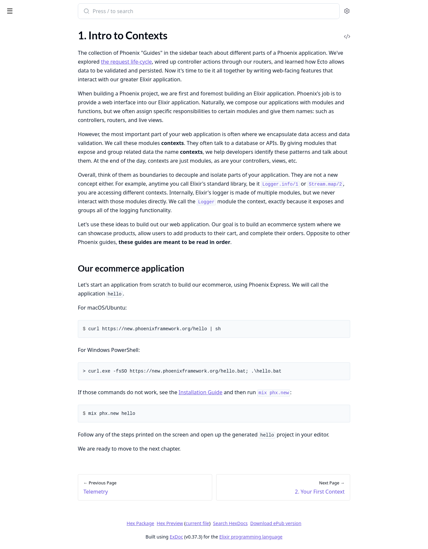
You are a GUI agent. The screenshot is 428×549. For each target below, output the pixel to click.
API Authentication (27, 308)
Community (18, 66)
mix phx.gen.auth (24, 290)
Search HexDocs (279, 523)
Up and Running (23, 57)
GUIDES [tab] (13, 28)
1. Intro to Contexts (27, 200)
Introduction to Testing (30, 362)
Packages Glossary (26, 75)
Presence (15, 339)
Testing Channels (24, 389)
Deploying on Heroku (29, 447)
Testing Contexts (24, 371)
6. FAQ (12, 259)
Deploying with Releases (32, 420)
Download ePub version (325, 523)
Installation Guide (250, 392)
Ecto (10, 151)
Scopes (12, 299)
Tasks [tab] (75, 28)
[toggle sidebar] (90, 10)
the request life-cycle (175, 61)
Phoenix (35, 8)
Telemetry (16, 177)
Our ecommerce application (42, 212)
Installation (18, 48)
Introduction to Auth (28, 281)
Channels (15, 331)
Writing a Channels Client (34, 528)
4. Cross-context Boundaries (37, 241)
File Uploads (19, 501)
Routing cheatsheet (27, 470)
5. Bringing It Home (26, 250)
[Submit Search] (135, 11)
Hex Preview (219, 523)
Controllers (18, 133)
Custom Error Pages (27, 492)
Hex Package (190, 523)
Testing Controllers (26, 380)
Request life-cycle (24, 106)
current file (247, 523)
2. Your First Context (28, 223)
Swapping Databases (28, 510)
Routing (14, 124)
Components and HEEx (31, 142)
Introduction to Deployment (37, 412)
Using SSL (16, 519)
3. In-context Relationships (35, 232)
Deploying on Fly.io (26, 429)
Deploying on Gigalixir (30, 438)
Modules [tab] (42, 28)
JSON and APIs (22, 159)
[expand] (92, 49)
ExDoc (226, 537)
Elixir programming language (300, 537)
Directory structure (26, 97)
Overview (16, 39)
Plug (10, 115)
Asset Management (27, 168)
